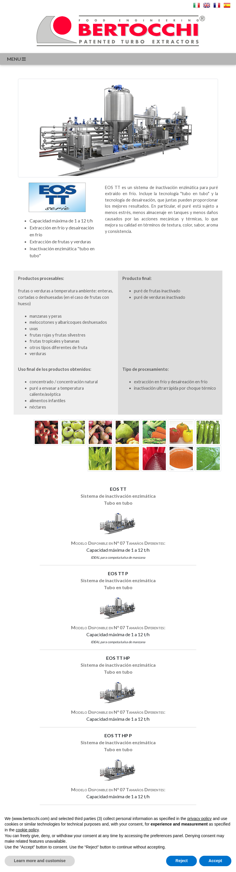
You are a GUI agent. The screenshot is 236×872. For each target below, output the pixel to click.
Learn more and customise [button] (40, 860)
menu (17, 59)
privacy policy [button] (199, 818)
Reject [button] (181, 860)
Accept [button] (215, 860)
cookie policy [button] (27, 830)
